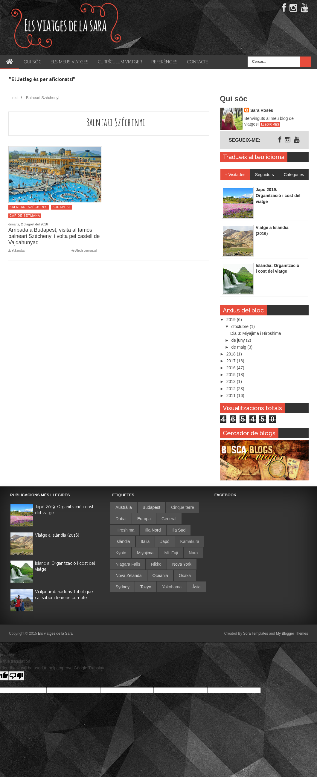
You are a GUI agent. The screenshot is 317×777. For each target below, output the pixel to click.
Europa (144, 518)
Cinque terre (182, 507)
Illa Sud (179, 530)
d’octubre (240, 326)
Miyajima (145, 552)
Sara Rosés (261, 110)
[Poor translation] (16, 675)
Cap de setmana (25, 215)
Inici (14, 97)
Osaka (185, 575)
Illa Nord (153, 530)
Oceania (160, 575)
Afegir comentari (86, 250)
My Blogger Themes (292, 633)
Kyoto (120, 552)
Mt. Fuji (171, 552)
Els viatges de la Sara (55, 633)
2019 (231, 319)
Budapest (61, 207)
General (168, 518)
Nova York (181, 564)
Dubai (121, 518)
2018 (231, 354)
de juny (238, 340)
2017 (231, 360)
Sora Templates (255, 633)
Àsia (196, 586)
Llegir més (270, 124)
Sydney (122, 586)
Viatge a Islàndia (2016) (57, 535)
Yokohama (172, 586)
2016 (231, 367)
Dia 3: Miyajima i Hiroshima (255, 333)
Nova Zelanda (128, 575)
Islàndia (122, 541)
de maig (239, 347)
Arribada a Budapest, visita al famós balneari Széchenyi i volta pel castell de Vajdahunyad (54, 236)
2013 (231, 381)
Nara (193, 552)
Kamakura (189, 541)
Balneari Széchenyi (29, 207)
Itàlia (145, 541)
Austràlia (123, 507)
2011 (231, 395)
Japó (164, 541)
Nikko (156, 564)
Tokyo (145, 586)
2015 (231, 374)
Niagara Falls (127, 564)
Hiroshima (124, 530)
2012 (231, 388)
